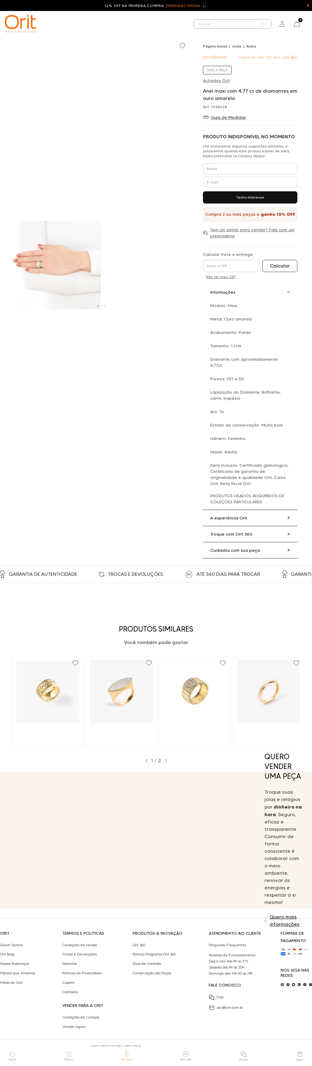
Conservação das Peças (152, 973)
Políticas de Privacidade (82, 973)
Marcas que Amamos (17, 973)
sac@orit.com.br (226, 1008)
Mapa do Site (11, 982)
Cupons (68, 982)
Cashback (70, 992)
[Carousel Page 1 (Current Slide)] (98, 306)
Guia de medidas (147, 964)
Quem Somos (11, 945)
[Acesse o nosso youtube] (293, 984)
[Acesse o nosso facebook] (288, 984)
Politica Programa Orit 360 (154, 954)
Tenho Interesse (250, 197)
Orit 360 (139, 945)
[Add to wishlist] (183, 46)
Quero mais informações (285, 920)
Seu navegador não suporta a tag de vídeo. (127, 840)
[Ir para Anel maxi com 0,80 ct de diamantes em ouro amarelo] (121, 701)
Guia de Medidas (228, 117)
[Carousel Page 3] (105, 306)
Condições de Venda (79, 945)
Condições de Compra (80, 1017)
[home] (20, 24)
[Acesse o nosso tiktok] (305, 984)
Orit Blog (7, 954)
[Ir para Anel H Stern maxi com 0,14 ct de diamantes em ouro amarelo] (47, 701)
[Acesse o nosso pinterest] (310, 984)
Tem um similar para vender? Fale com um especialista (252, 233)
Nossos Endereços (14, 964)
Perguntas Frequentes (227, 945)
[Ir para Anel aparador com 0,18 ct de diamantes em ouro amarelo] (269, 701)
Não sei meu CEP (221, 276)
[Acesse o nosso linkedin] (299, 984)
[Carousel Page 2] (101, 306)
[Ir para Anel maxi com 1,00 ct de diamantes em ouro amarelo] (195, 701)
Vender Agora (74, 1027)
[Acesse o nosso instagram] (282, 984)
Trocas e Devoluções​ (79, 954)
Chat (216, 997)
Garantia (69, 964)
